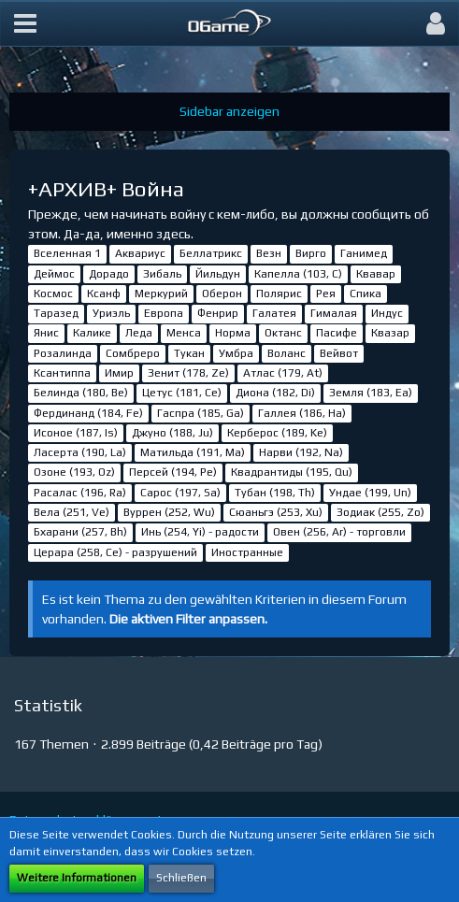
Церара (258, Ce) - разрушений (115, 552)
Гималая (333, 313)
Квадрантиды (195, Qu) (291, 472)
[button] (25, 23)
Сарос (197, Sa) (180, 492)
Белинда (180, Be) (81, 392)
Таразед (56, 313)
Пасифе (336, 332)
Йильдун (217, 273)
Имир (119, 372)
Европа (163, 313)
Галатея (274, 313)
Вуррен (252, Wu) (169, 512)
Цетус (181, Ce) (182, 392)
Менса (183, 332)
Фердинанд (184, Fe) (88, 413)
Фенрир (217, 313)
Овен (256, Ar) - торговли (339, 531)
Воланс (286, 353)
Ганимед (363, 253)
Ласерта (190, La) (80, 452)
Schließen (181, 877)
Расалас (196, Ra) (80, 492)
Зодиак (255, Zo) (380, 512)
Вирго (310, 253)
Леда (138, 332)
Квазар (390, 332)
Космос (53, 293)
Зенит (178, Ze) (188, 372)
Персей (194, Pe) (173, 472)
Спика (365, 293)
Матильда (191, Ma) (192, 452)
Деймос (54, 273)
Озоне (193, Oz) (74, 472)
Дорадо (109, 273)
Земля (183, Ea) (370, 392)
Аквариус (140, 253)
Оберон (222, 293)
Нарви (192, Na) (301, 452)
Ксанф (104, 293)
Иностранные (247, 552)
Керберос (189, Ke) (277, 432)
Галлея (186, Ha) (302, 413)
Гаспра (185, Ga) (200, 413)
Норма (233, 332)
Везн (268, 253)
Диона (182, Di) (275, 392)
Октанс (283, 332)
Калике (92, 332)
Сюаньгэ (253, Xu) (276, 512)
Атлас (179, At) (283, 372)
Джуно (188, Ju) (172, 432)
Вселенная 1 (67, 253)
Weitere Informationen (76, 877)
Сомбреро (133, 353)
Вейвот (339, 353)
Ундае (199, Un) (370, 492)
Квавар (375, 273)
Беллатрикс (210, 253)
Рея (326, 293)
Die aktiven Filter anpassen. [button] (188, 618)
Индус (387, 313)
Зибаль (162, 273)
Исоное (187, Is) (76, 432)
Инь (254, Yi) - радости (200, 531)
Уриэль (111, 313)
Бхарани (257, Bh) (80, 531)
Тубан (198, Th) (275, 492)
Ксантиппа (62, 372)
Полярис (279, 293)
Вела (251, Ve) (71, 512)
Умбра (236, 353)
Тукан (189, 353)
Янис (46, 332)
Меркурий (161, 293)
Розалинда (63, 353)
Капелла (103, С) (298, 273)
